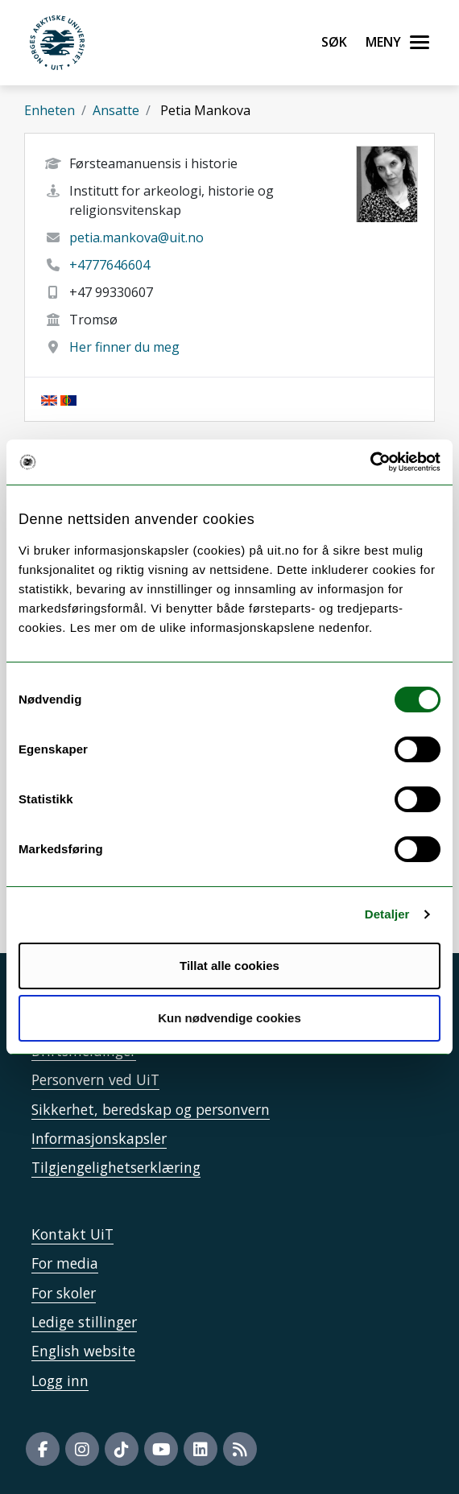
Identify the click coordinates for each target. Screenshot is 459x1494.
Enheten (49, 110)
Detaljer (387, 914)
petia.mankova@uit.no (136, 237)
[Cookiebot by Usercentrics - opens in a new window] (370, 462)
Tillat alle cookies (229, 965)
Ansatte (116, 110)
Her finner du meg (124, 347)
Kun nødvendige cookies (229, 1018)
